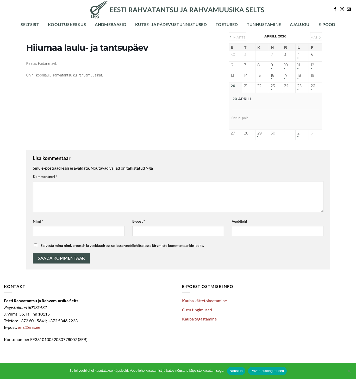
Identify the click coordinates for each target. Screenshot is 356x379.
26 (313, 86)
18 (299, 75)
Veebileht (239, 221)
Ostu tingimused (197, 309)
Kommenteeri (45, 176)
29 (259, 133)
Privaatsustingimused (267, 371)
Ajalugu (299, 24)
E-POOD (326, 24)
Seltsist (30, 24)
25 (299, 86)
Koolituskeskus (67, 24)
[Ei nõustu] (349, 372)
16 (272, 75)
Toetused (227, 24)
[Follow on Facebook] (335, 9)
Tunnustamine (264, 24)
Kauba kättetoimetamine (204, 300)
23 (273, 86)
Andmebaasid (110, 24)
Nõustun (236, 371)
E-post (138, 221)
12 (312, 65)
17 (286, 75)
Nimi (38, 221)
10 (286, 65)
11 (298, 65)
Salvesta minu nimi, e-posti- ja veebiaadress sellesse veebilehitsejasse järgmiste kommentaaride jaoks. (122, 245)
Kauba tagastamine (199, 318)
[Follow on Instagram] (342, 9)
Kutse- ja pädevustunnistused (171, 24)
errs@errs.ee (29, 327)
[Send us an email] (349, 9)
